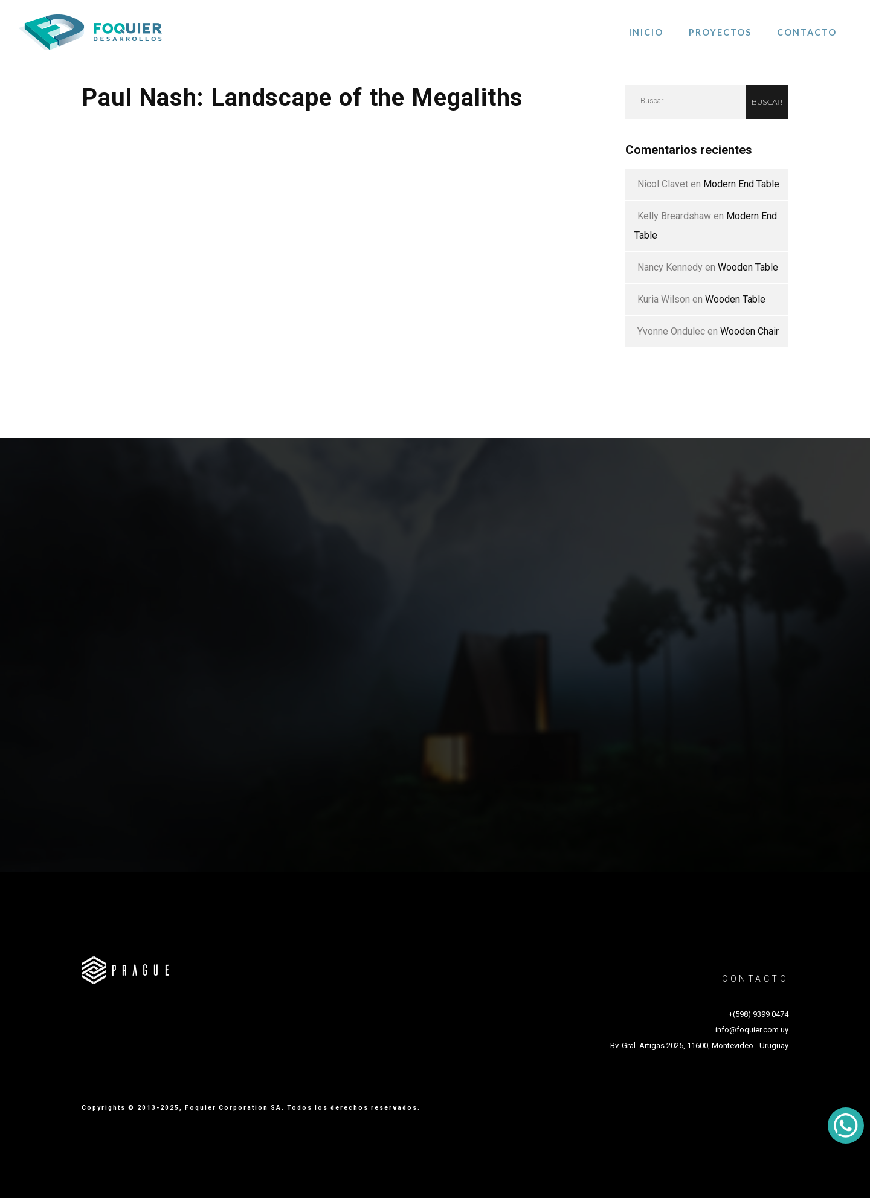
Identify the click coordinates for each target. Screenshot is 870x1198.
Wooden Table (748, 267)
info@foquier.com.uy (751, 1029)
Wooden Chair (749, 331)
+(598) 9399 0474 (758, 1014)
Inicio (646, 32)
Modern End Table (741, 184)
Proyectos (720, 32)
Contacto (807, 32)
